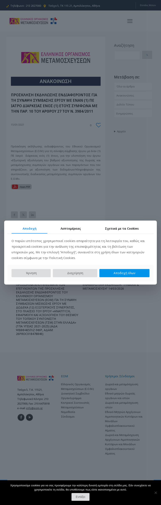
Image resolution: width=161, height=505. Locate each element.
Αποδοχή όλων (124, 273)
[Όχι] (156, 493)
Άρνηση (31, 273)
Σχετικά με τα (122, 228)
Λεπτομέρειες (71, 228)
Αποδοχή (29, 228)
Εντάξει (80, 496)
